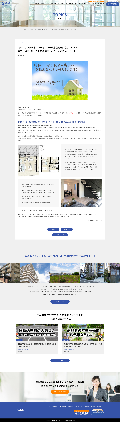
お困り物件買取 (45, 3)
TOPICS (21, 30)
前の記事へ (53, 229)
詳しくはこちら (60, 302)
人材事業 (77, 3)
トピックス (23, 43)
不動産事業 (36, 3)
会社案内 (84, 3)
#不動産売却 (25, 349)
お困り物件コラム (62, 3)
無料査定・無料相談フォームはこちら (112, 4)
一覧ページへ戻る (60, 234)
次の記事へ (67, 229)
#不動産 (19, 349)
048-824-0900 (96, 3)
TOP (30, 3)
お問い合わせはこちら (60, 392)
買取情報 (53, 3)
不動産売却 (19, 340)
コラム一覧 (60, 361)
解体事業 (71, 3)
